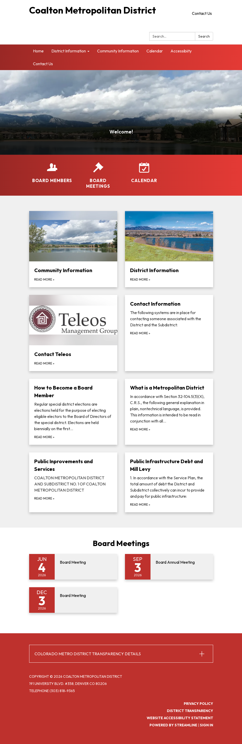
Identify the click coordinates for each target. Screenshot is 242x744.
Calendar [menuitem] (154, 50)
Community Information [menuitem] (118, 50)
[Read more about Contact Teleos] (73, 333)
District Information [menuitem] (68, 50)
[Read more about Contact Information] (169, 333)
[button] (121, 653)
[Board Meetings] (98, 175)
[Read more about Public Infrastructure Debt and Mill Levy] (169, 482)
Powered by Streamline (173, 725)
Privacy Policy (198, 703)
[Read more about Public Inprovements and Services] (73, 482)
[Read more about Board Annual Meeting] (169, 567)
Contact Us (202, 13)
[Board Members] (52, 172)
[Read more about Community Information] (73, 249)
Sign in (206, 725)
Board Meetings (121, 543)
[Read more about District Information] (169, 249)
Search (204, 36)
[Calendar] (144, 172)
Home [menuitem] (38, 50)
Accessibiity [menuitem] (181, 50)
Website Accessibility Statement (180, 718)
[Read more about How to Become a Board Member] (73, 412)
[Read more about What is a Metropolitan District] (169, 412)
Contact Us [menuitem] (43, 63)
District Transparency (190, 710)
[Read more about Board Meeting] (73, 567)
